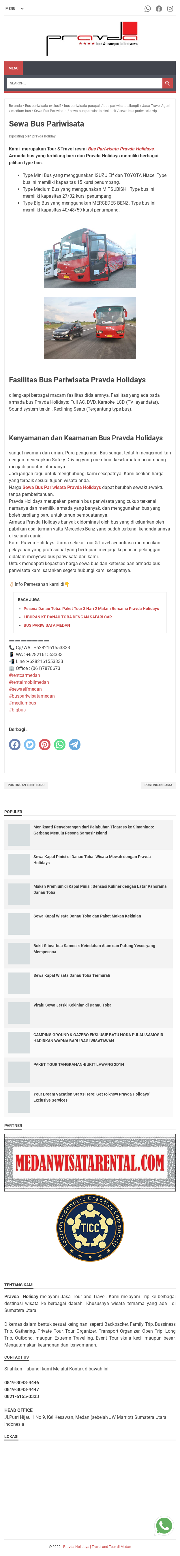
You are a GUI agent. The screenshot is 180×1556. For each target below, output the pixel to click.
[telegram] (74, 744)
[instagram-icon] (171, 8)
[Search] (84, 83)
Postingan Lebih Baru (26, 785)
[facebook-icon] (159, 8)
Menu (13, 68)
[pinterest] (44, 744)
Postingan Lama (158, 785)
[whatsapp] (59, 744)
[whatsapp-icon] (148, 8)
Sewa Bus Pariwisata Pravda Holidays (61, 487)
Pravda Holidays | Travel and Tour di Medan (97, 1547)
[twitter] (29, 744)
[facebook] (14, 744)
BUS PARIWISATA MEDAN (47, 625)
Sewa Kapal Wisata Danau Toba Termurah (71, 975)
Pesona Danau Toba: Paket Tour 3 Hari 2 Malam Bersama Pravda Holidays (91, 608)
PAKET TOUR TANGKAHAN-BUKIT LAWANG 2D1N (78, 1064)
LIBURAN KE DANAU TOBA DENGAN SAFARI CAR (68, 617)
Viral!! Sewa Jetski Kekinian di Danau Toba (72, 1005)
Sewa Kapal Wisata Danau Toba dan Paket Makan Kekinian (87, 916)
